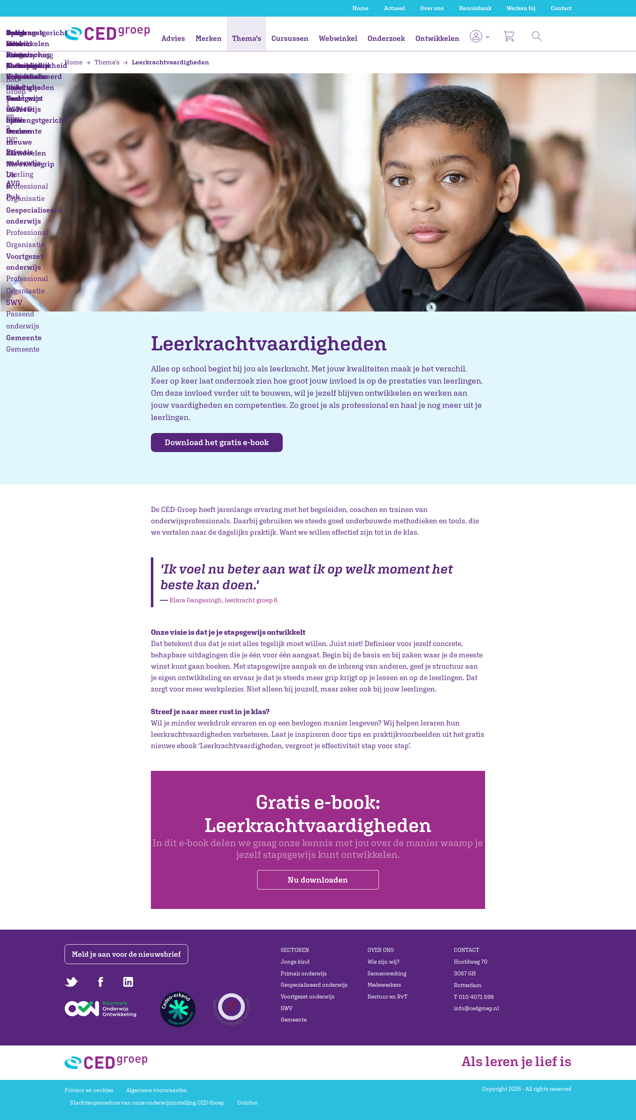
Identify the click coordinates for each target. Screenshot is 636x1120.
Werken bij (521, 8)
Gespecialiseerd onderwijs (314, 984)
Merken (209, 38)
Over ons (432, 8)
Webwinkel (338, 38)
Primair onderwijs (304, 973)
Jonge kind (295, 961)
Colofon (247, 1102)
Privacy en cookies (88, 1090)
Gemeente (294, 1019)
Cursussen (290, 38)
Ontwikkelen (437, 38)
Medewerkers (384, 984)
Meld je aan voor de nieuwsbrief (128, 954)
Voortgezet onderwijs (308, 996)
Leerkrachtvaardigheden (165, 62)
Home (360, 8)
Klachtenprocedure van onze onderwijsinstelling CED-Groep (147, 1102)
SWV (286, 1008)
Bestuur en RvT (387, 996)
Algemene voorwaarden (156, 1090)
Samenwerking (386, 973)
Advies (173, 38)
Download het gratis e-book (222, 442)
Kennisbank (475, 8)
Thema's (246, 38)
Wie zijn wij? (383, 961)
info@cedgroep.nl (476, 1008)
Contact (561, 8)
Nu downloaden (318, 880)
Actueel (394, 8)
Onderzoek (386, 38)
